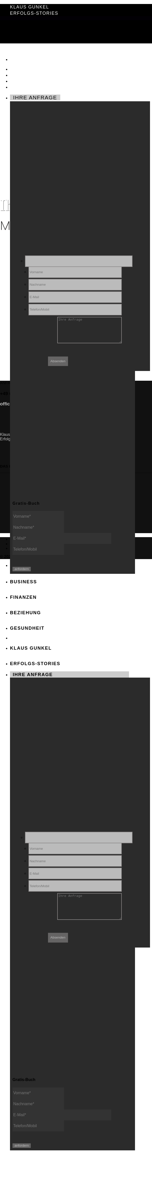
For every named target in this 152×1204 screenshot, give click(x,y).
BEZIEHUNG (27, 81)
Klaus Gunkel (29, 6)
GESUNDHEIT (30, 87)
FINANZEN (25, 75)
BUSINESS (25, 69)
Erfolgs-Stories (34, 13)
